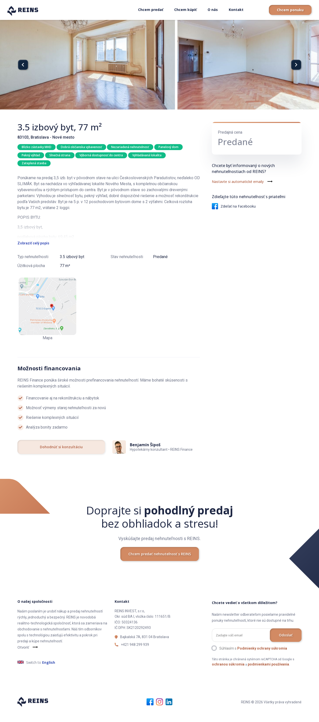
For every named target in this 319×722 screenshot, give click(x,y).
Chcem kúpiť (185, 9)
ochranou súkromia (228, 674)
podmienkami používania (268, 674)
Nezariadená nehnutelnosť (131, 147)
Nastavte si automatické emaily (238, 181)
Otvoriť (23, 657)
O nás (213, 9)
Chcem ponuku (290, 9)
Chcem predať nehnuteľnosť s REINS (159, 564)
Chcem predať (150, 9)
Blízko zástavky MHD (36, 147)
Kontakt (236, 9)
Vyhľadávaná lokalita (147, 155)
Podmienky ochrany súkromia (262, 659)
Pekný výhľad (31, 155)
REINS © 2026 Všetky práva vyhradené (271, 712)
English (48, 672)
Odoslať (286, 645)
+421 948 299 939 (135, 655)
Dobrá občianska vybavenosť (81, 147)
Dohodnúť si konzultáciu (61, 457)
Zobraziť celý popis (33, 254)
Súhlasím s (253, 659)
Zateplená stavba (34, 164)
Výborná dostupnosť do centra (102, 155)
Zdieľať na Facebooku (234, 206)
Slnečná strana (60, 155)
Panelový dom (169, 147)
